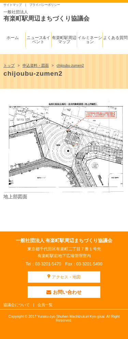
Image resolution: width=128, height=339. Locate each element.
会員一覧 (45, 305)
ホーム (12, 37)
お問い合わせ (64, 292)
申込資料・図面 (36, 65)
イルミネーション (89, 39)
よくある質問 (115, 37)
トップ (9, 65)
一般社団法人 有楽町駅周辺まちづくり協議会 (64, 240)
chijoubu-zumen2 (70, 65)
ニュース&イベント (38, 39)
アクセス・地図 (66, 277)
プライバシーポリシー (44, 5)
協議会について (16, 305)
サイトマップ (12, 5)
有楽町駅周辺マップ (64, 39)
